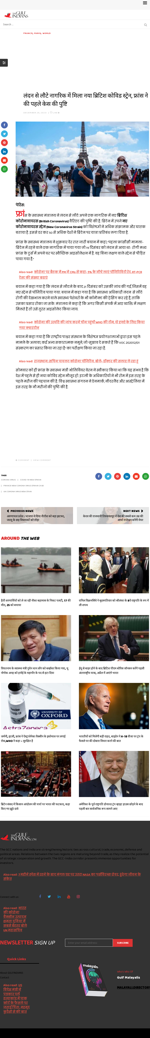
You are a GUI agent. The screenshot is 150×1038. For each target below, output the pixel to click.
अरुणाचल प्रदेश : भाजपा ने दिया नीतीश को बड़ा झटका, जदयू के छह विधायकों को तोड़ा (36, 518)
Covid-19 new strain (30, 479)
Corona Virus (8, 479)
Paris (37, 33)
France (28, 33)
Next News (131, 511)
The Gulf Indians (21, 1033)
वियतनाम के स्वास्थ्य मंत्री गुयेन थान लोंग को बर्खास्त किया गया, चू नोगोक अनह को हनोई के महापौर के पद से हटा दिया (34, 670)
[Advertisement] (86, 62)
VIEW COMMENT (42, 460)
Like (55, 112)
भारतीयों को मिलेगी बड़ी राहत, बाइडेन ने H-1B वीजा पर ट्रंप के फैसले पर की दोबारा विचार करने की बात (111, 738)
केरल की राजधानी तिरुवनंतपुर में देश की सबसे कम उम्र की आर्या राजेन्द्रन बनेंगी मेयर (113, 518)
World (47, 33)
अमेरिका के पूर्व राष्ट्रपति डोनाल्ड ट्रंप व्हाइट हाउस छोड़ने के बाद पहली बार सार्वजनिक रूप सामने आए (111, 806)
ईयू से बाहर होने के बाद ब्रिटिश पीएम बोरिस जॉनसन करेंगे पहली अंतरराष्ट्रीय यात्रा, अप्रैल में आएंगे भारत (111, 670)
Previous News (22, 511)
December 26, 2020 (35, 112)
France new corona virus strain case (24, 485)
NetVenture (140, 1033)
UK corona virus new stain (18, 491)
